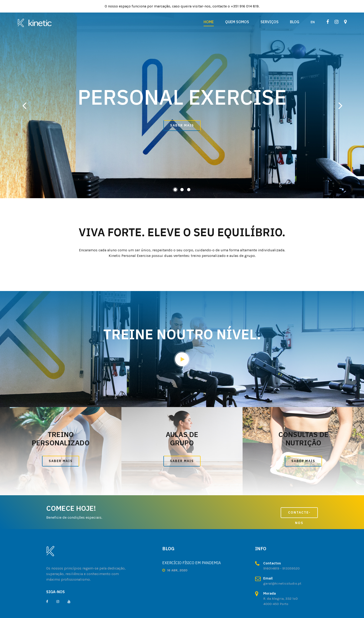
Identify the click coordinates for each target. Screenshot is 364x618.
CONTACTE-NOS (299, 514)
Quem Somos (237, 21)
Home (209, 21)
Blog (294, 21)
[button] (175, 189)
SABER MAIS (182, 125)
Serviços (269, 21)
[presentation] (24, 105)
